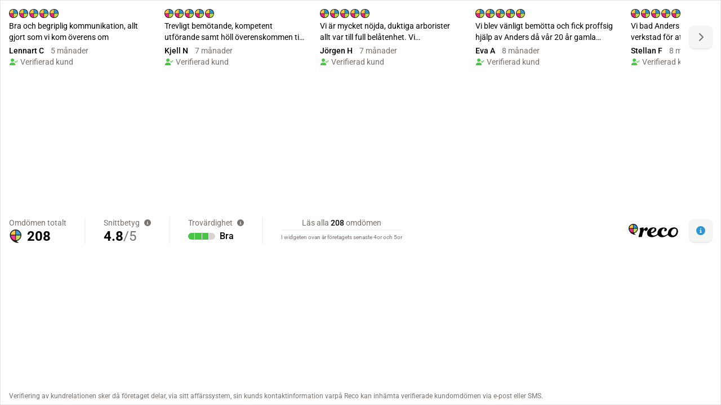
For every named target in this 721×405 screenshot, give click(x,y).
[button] (700, 230)
